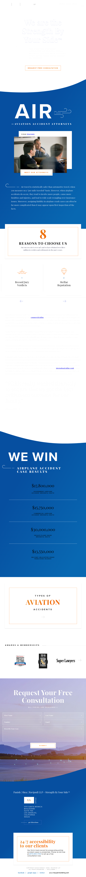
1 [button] (71, 416)
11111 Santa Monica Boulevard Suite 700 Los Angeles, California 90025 (33, 812)
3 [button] (79, 416)
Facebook (21, 873)
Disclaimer (51, 869)
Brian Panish (30, 134)
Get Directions (33, 822)
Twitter (42, 873)
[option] (22, 279)
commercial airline (37, 317)
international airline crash (65, 368)
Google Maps (32, 873)
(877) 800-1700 (68, 3)
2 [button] (75, 416)
